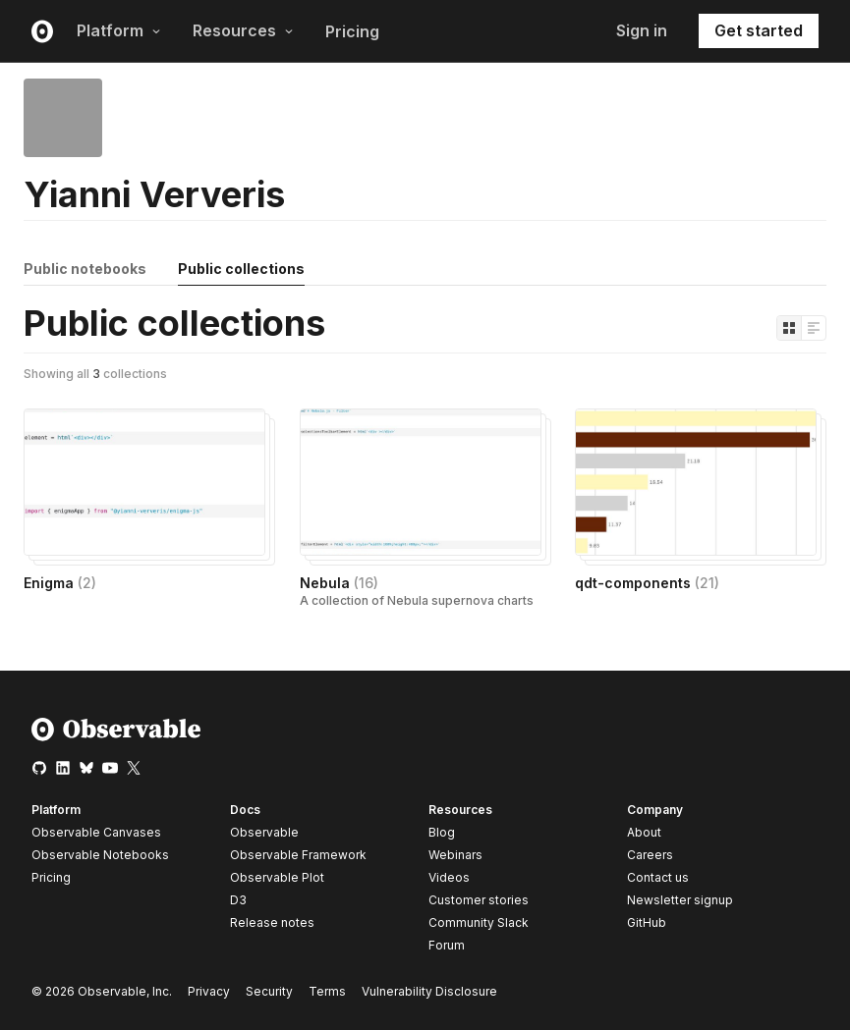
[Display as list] (813, 328)
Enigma (60, 582)
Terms (327, 991)
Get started (758, 30)
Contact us (658, 878)
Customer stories (478, 900)
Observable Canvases (96, 832)
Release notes (272, 922)
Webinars (455, 854)
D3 (238, 900)
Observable (264, 832)
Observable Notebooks (100, 854)
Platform (119, 30)
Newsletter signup (680, 900)
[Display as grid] (789, 328)
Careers (650, 854)
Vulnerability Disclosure (429, 991)
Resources (243, 30)
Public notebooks (85, 268)
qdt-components (647, 582)
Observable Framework (298, 854)
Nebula (339, 582)
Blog (441, 832)
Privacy (209, 991)
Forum (446, 945)
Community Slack (478, 922)
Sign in (641, 30)
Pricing (352, 31)
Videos (449, 877)
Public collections (241, 268)
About (644, 832)
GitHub (646, 922)
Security (269, 991)
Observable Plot (277, 877)
